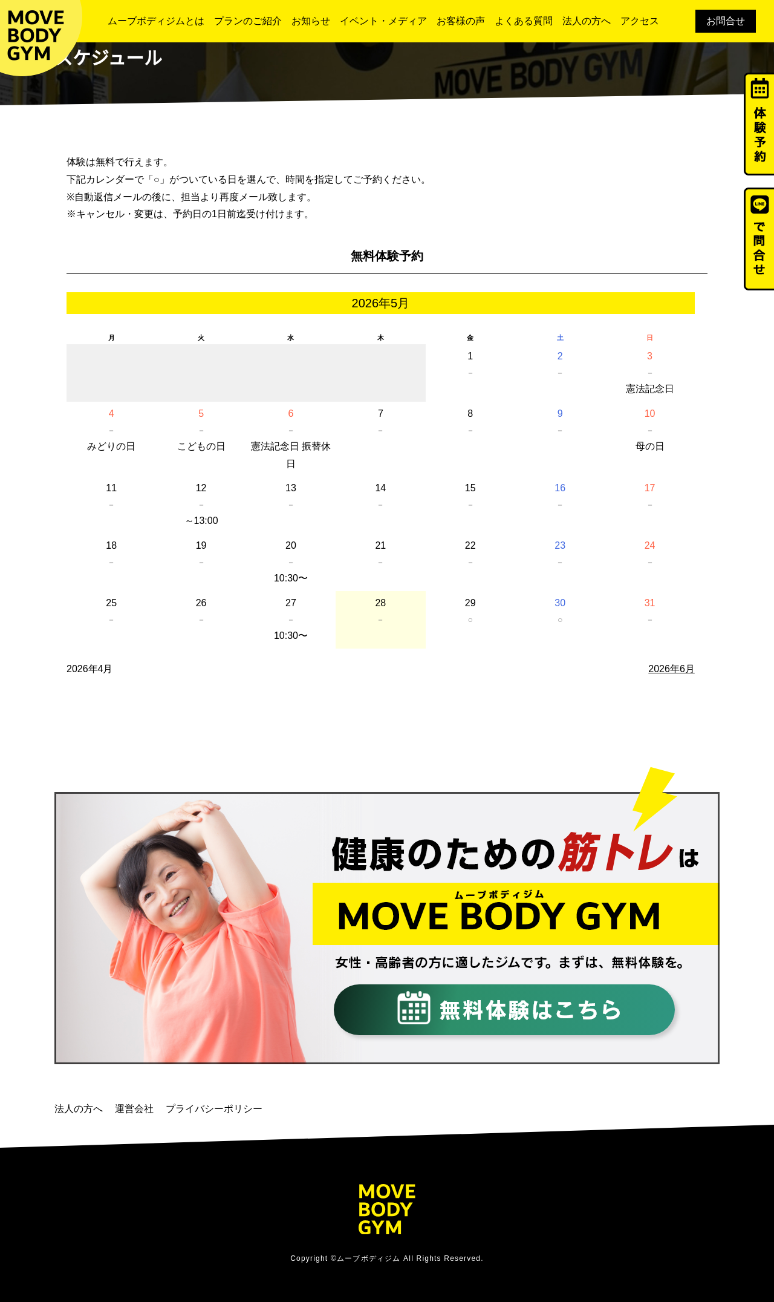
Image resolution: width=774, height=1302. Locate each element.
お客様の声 (461, 21)
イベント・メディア (383, 21)
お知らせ (310, 21)
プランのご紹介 (248, 21)
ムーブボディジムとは (156, 21)
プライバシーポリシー (214, 1109)
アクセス (639, 21)
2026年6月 (671, 669)
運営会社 (134, 1109)
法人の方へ (586, 21)
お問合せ (725, 21)
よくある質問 (524, 21)
